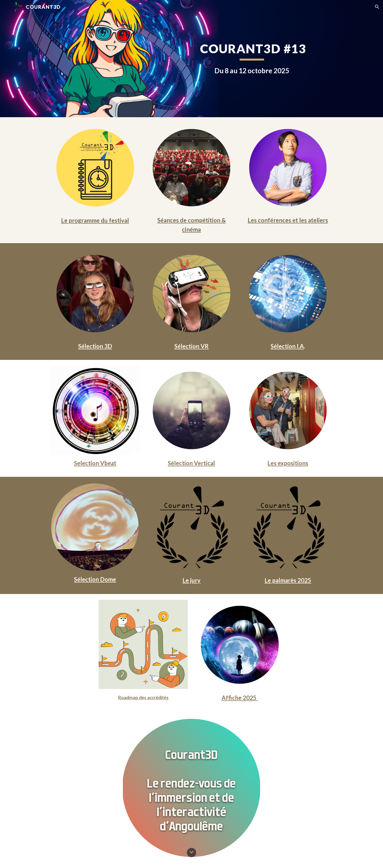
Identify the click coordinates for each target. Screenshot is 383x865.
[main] (251, 58)
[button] (377, 7)
